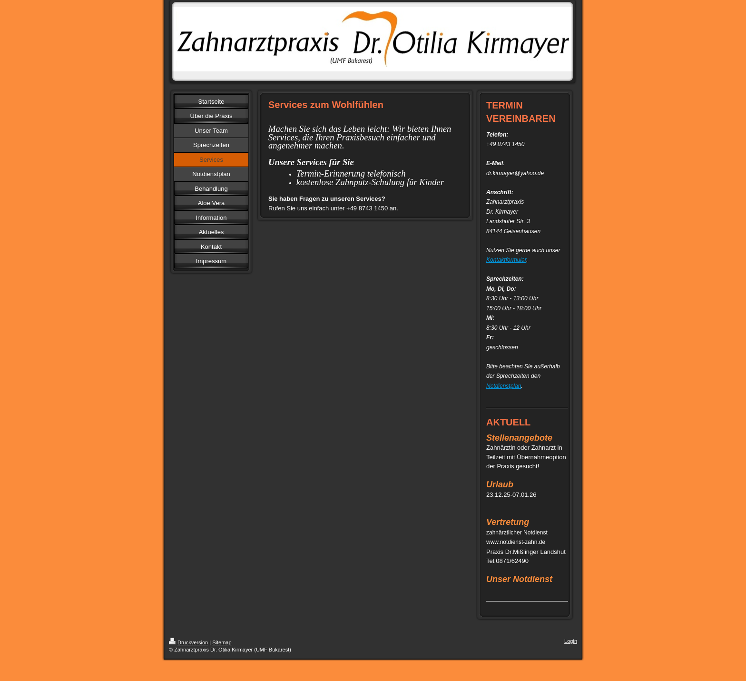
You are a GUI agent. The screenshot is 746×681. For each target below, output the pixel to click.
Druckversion (188, 642)
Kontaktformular (506, 260)
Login (570, 641)
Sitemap (221, 642)
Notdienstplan (503, 386)
